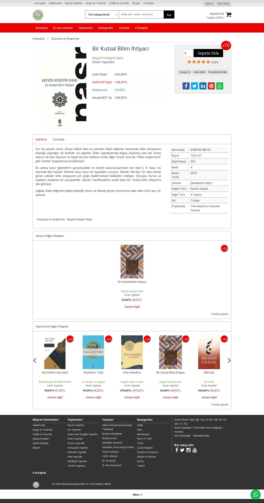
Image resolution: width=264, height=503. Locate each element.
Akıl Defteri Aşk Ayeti (55, 372)
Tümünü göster (219, 314)
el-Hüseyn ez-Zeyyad (93, 381)
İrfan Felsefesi (132, 372)
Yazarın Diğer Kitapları (50, 236)
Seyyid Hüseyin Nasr (79, 219)
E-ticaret (126, 494)
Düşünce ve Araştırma (51, 219)
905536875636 (201, 435)
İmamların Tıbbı (93, 372)
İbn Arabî (209, 381)
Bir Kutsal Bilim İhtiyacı (132, 282)
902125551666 (182, 435)
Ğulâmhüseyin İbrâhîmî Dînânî (55, 381)
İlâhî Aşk (209, 372)
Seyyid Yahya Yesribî (132, 381)
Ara (169, 15)
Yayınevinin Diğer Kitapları (52, 326)
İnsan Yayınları (132, 294)
